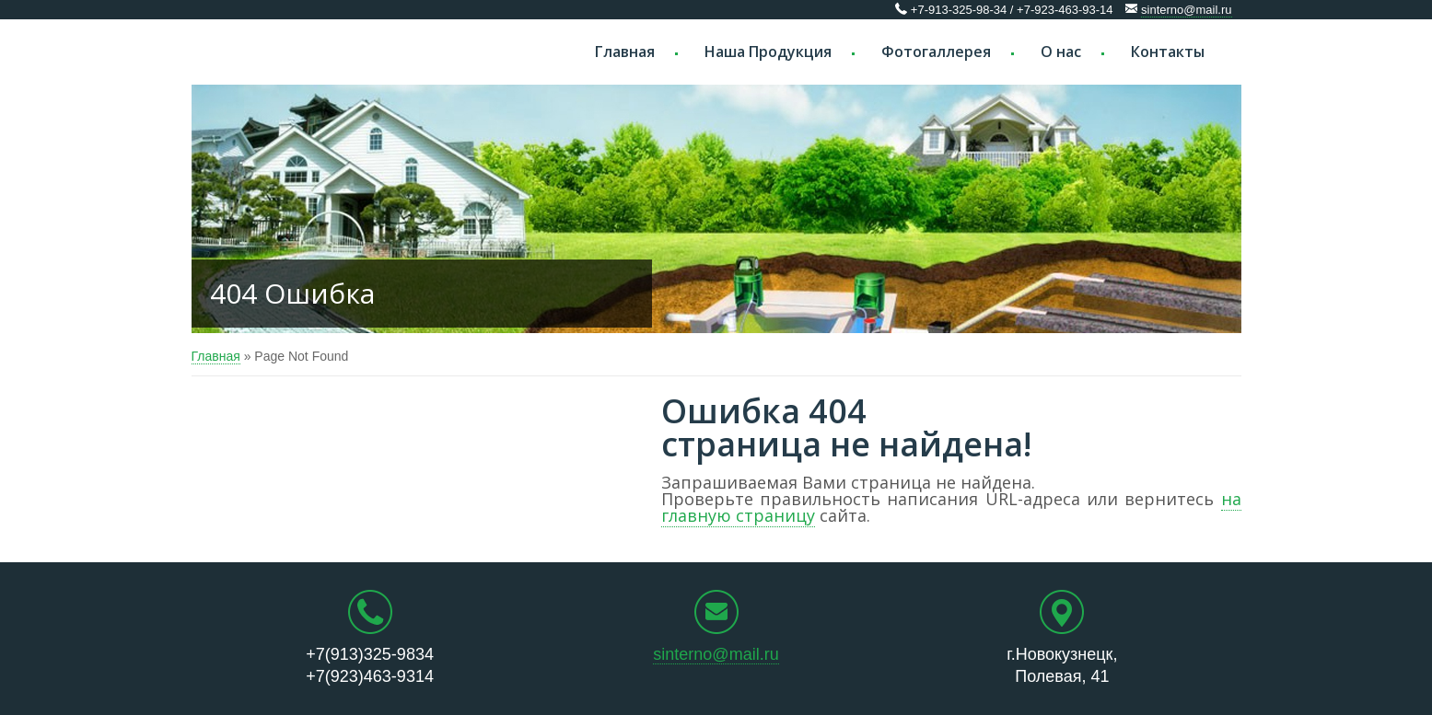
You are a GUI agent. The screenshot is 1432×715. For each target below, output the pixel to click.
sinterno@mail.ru (1186, 10)
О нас (1061, 51)
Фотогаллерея (936, 51)
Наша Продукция (768, 51)
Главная (625, 51)
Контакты (1168, 51)
